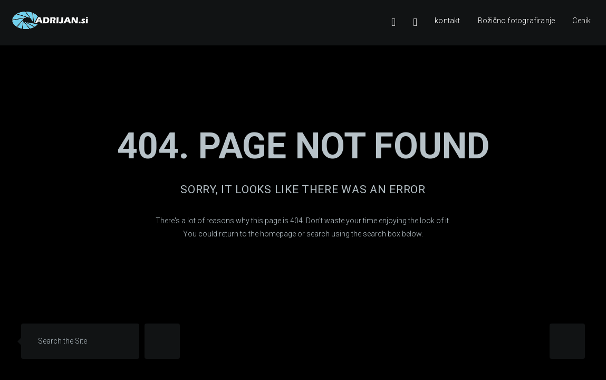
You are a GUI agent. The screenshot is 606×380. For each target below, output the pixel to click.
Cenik (581, 20)
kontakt (447, 20)
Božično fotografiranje (516, 20)
